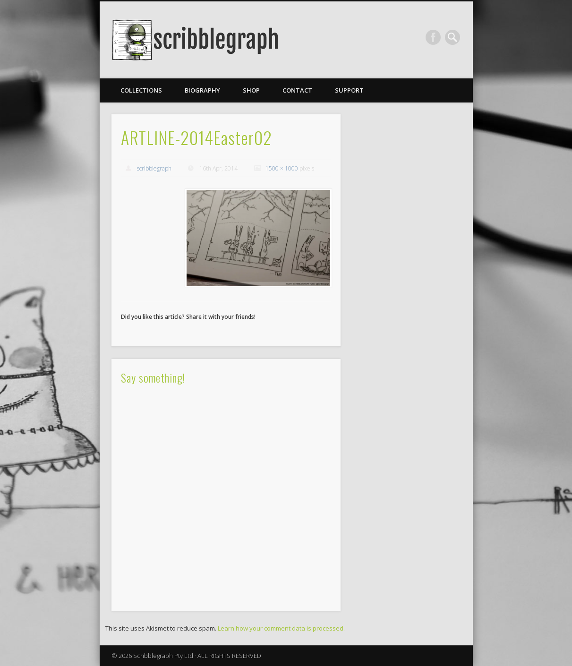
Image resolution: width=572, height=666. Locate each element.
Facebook (433, 37)
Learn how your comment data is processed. (281, 628)
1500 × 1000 (281, 168)
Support (349, 90)
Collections (141, 90)
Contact (297, 90)
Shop (251, 90)
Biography (202, 90)
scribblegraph (154, 168)
